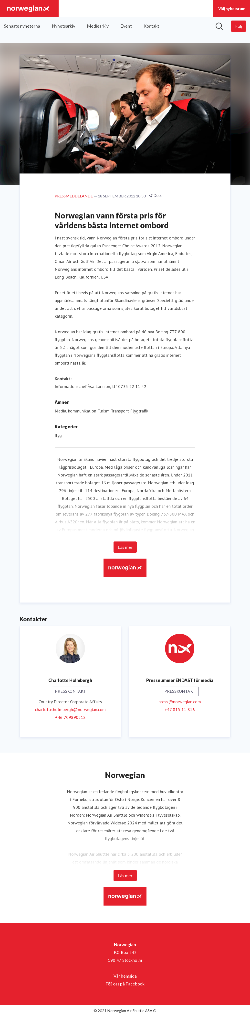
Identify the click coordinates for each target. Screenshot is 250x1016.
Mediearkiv (98, 26)
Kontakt (151, 26)
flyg (58, 435)
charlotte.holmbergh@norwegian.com (70, 709)
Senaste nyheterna (22, 26)
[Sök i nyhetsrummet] (219, 26)
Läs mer (125, 547)
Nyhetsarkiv (63, 26)
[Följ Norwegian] (238, 26)
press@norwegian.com (179, 701)
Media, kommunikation (75, 411)
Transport (120, 411)
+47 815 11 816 (180, 709)
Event (126, 26)
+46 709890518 (70, 717)
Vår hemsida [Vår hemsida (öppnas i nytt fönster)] (125, 976)
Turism (103, 411)
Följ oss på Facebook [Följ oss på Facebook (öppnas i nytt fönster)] (125, 983)
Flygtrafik (139, 411)
